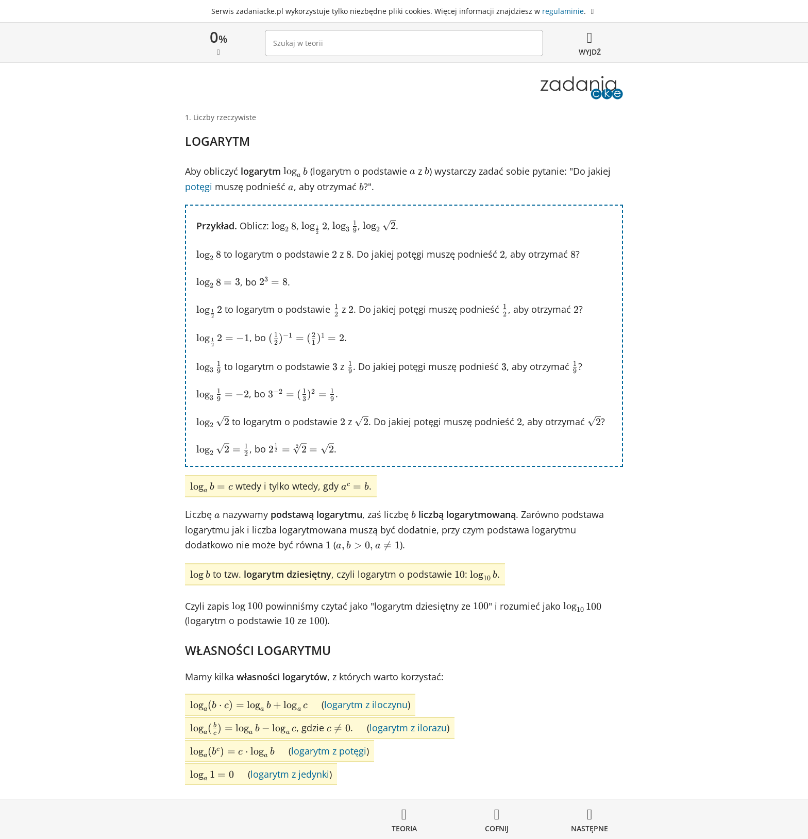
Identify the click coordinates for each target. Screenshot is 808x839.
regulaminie (563, 11)
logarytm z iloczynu (366, 704)
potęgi (198, 186)
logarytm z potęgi (328, 751)
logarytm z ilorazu (408, 727)
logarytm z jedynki (289, 774)
